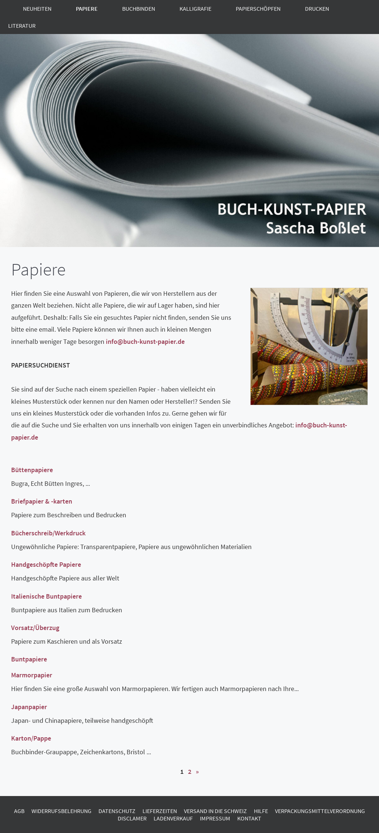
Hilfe (261, 811)
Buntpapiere (29, 659)
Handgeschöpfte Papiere (46, 564)
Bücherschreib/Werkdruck (48, 533)
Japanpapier (29, 706)
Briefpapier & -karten (41, 501)
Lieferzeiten (159, 811)
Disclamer (132, 818)
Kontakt (249, 818)
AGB (19, 811)
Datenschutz (116, 811)
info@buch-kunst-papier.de (145, 341)
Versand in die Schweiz (215, 811)
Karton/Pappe (31, 738)
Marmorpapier (31, 675)
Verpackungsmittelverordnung (320, 811)
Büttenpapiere (32, 469)
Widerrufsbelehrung (61, 811)
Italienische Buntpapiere (46, 596)
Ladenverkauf (173, 818)
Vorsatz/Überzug (35, 627)
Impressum (215, 818)
